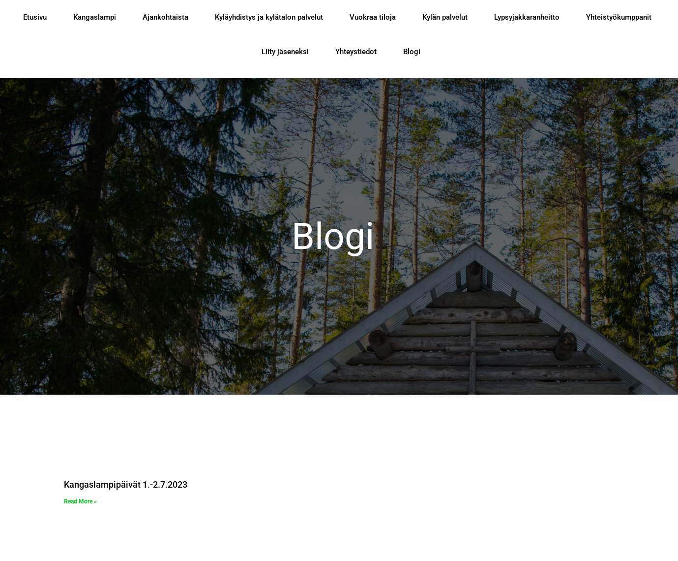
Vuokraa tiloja (373, 17)
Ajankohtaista (165, 17)
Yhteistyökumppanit (618, 17)
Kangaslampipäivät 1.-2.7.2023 (125, 484)
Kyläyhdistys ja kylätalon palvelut (269, 17)
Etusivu (35, 17)
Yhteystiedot (356, 51)
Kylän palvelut (445, 17)
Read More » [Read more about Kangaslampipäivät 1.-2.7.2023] (80, 501)
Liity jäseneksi (285, 51)
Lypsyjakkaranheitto (527, 17)
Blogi (411, 51)
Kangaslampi (94, 17)
